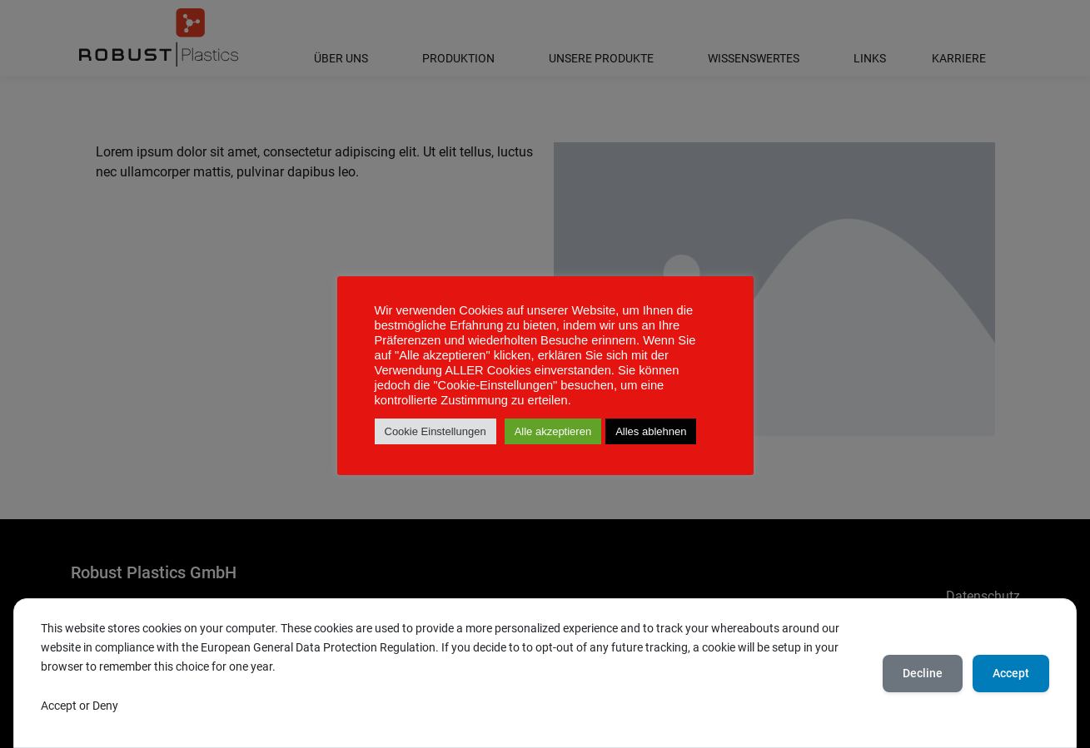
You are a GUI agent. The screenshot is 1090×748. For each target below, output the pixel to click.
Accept (1011, 673)
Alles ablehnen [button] (650, 431)
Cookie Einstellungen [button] (435, 431)
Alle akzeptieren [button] (553, 431)
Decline (923, 673)
